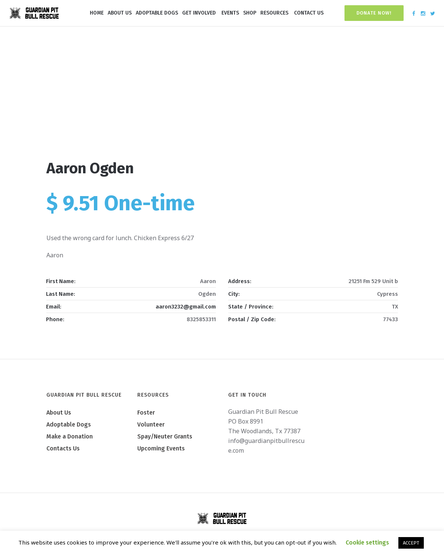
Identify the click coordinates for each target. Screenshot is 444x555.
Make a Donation (69, 436)
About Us (58, 412)
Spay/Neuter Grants (164, 436)
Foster (146, 412)
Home (197, 126)
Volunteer (151, 424)
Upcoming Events (161, 448)
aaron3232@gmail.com (186, 306)
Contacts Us (63, 448)
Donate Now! (374, 13)
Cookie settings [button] (367, 542)
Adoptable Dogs (68, 424)
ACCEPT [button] (411, 543)
